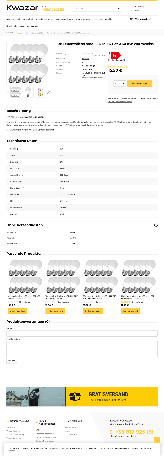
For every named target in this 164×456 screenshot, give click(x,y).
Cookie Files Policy (73, 448)
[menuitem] (13, 19)
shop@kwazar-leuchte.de (123, 436)
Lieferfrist (10, 427)
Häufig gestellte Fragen (46, 437)
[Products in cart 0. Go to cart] (142, 19)
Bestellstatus (70, 427)
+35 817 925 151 (134, 431)
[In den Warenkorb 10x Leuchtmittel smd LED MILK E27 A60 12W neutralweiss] (130, 311)
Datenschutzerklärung (45, 434)
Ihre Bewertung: (13, 339)
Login (67, 431)
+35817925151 (53, 9)
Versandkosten (13, 431)
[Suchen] (119, 8)
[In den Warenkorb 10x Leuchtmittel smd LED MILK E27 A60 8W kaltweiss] (55, 311)
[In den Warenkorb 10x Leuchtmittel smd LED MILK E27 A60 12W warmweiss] (93, 311)
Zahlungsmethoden (15, 438)
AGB (37, 430)
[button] (7, 92)
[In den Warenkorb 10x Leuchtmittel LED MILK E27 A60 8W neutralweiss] (17, 311)
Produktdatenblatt (116, 60)
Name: (9, 328)
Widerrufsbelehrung (15, 434)
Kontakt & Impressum (45, 441)
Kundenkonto (70, 434)
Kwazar (85, 58)
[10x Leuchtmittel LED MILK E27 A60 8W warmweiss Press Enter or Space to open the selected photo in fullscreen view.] (28, 63)
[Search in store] (94, 8)
